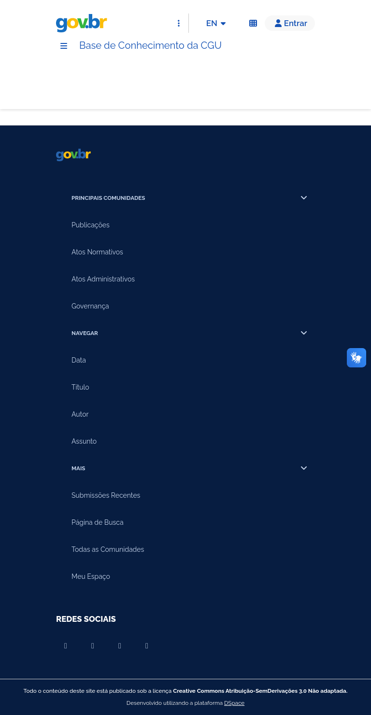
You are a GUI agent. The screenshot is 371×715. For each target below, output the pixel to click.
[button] (290, 23)
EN (217, 23)
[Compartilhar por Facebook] (92, 646)
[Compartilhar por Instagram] (119, 646)
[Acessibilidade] (253, 23)
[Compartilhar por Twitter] (147, 646)
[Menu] (63, 46)
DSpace (234, 703)
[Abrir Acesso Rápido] (178, 23)
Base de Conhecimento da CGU (150, 45)
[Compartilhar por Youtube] (65, 646)
